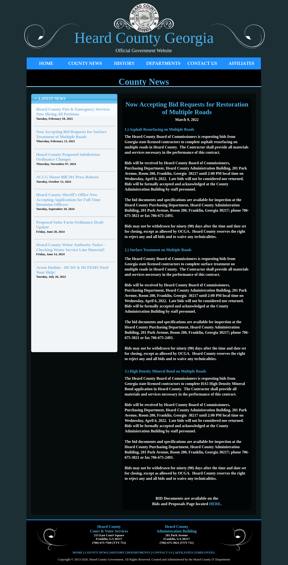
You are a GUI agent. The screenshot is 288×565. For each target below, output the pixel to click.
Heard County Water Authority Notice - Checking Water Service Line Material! (70, 247)
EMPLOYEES (205, 552)
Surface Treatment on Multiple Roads (160, 250)
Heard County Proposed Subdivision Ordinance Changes (68, 157)
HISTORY (116, 552)
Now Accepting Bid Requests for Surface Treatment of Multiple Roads (71, 134)
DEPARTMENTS (138, 552)
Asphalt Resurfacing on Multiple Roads (161, 129)
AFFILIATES (184, 552)
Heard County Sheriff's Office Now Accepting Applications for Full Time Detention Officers (68, 199)
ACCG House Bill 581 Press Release (67, 177)
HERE (215, 504)
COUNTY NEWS (97, 552)
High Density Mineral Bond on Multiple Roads (168, 371)
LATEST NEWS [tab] (50, 98)
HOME (77, 552)
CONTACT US (162, 552)
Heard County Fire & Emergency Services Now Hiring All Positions (73, 111)
